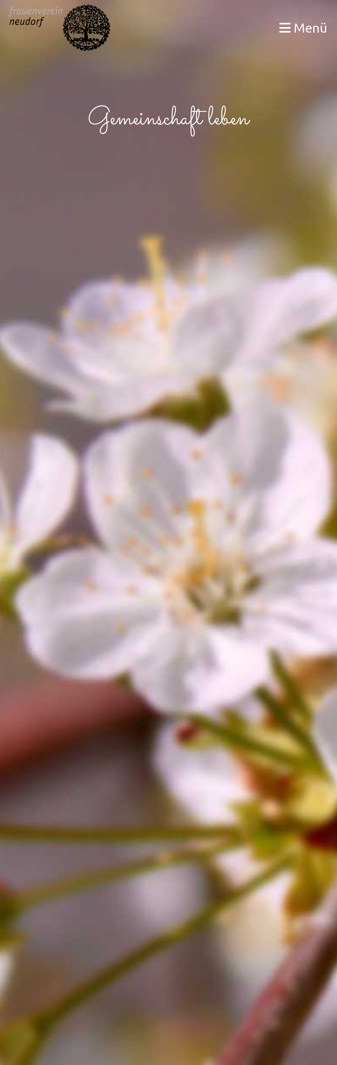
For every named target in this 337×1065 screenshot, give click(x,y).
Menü (303, 27)
